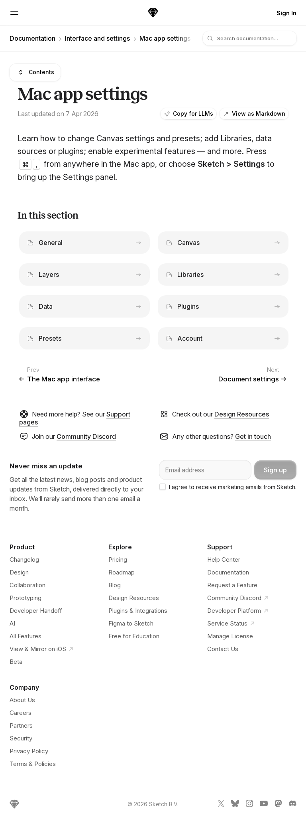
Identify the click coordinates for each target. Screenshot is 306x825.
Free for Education (133, 636)
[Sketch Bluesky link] (235, 805)
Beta (16, 661)
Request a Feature (232, 585)
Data (84, 306)
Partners (21, 725)
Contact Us (222, 649)
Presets (84, 338)
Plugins (223, 306)
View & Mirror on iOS (43, 649)
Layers (84, 274)
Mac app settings (164, 38)
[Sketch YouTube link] (264, 805)
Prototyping (25, 598)
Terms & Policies (33, 764)
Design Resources (241, 414)
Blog (114, 585)
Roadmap (121, 572)
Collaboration (27, 585)
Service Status (232, 623)
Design (19, 572)
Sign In (286, 13)
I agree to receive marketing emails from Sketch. (232, 487)
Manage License (230, 636)
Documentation (32, 38)
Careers (20, 712)
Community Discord (86, 436)
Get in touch (253, 436)
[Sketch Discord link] (292, 805)
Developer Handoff (36, 610)
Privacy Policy (29, 751)
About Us (22, 700)
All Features (25, 636)
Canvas (223, 243)
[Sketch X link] (221, 805)
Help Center (223, 559)
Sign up (275, 470)
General (84, 243)
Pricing (117, 559)
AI (12, 623)
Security (21, 738)
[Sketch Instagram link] (249, 805)
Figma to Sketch (130, 623)
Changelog (24, 559)
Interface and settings (97, 38)
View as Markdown (254, 113)
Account (223, 338)
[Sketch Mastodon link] (278, 805)
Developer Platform (239, 611)
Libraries (223, 274)
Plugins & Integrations (137, 610)
